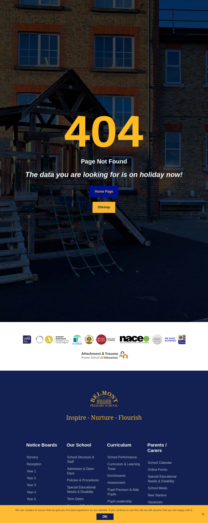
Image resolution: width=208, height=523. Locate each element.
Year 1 (31, 471)
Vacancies (155, 502)
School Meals (157, 488)
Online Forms (157, 469)
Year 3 (31, 485)
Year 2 (31, 478)
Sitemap (104, 207)
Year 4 (31, 492)
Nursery (32, 457)
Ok (105, 516)
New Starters (157, 495)
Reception (34, 464)
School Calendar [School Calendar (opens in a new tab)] (160, 462)
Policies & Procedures (83, 480)
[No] (203, 514)
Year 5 (31, 499)
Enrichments (116, 475)
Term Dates (75, 499)
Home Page (104, 191)
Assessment (116, 482)
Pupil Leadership (119, 501)
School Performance (122, 457)
